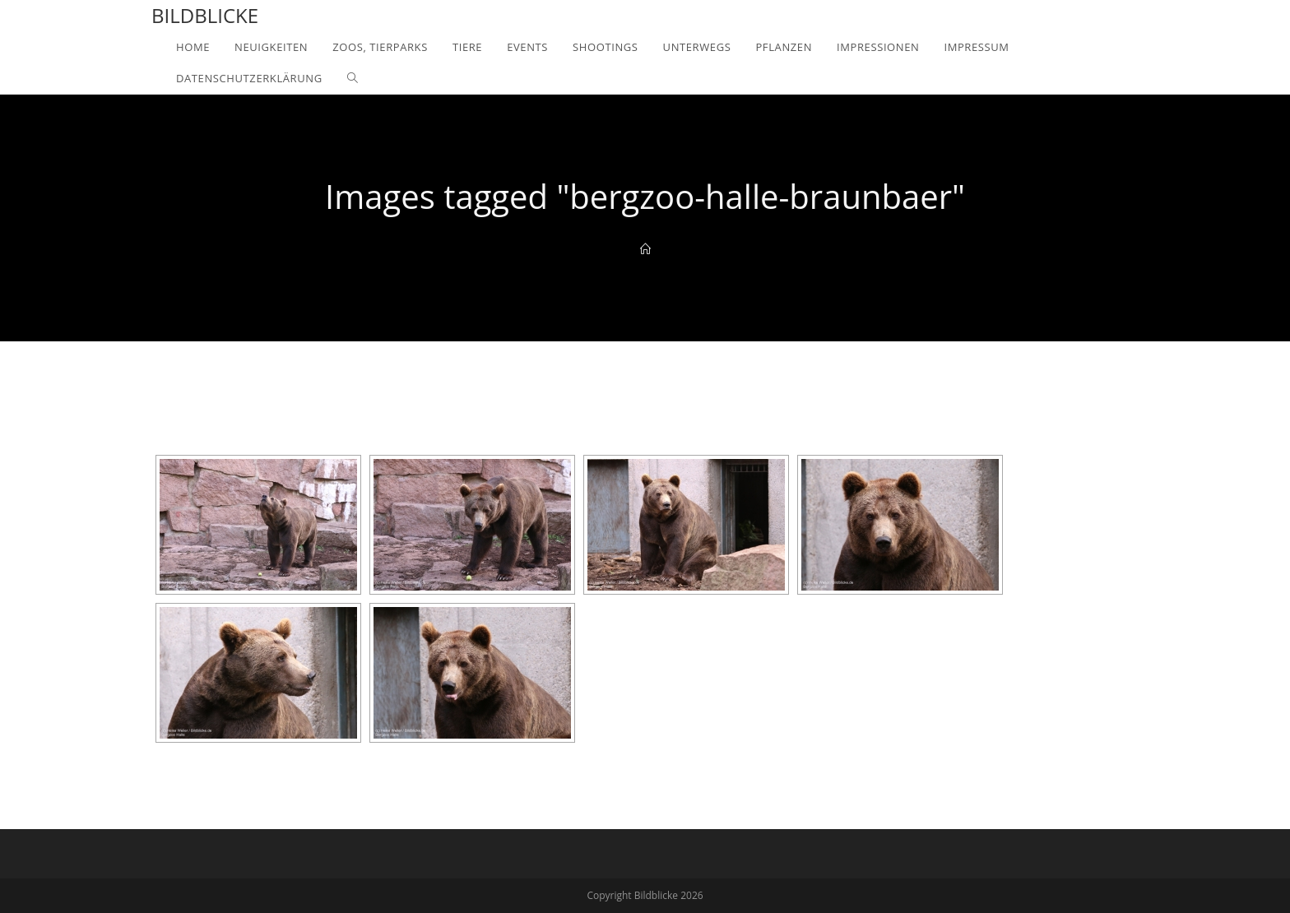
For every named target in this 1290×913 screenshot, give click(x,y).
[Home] (645, 249)
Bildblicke (204, 15)
